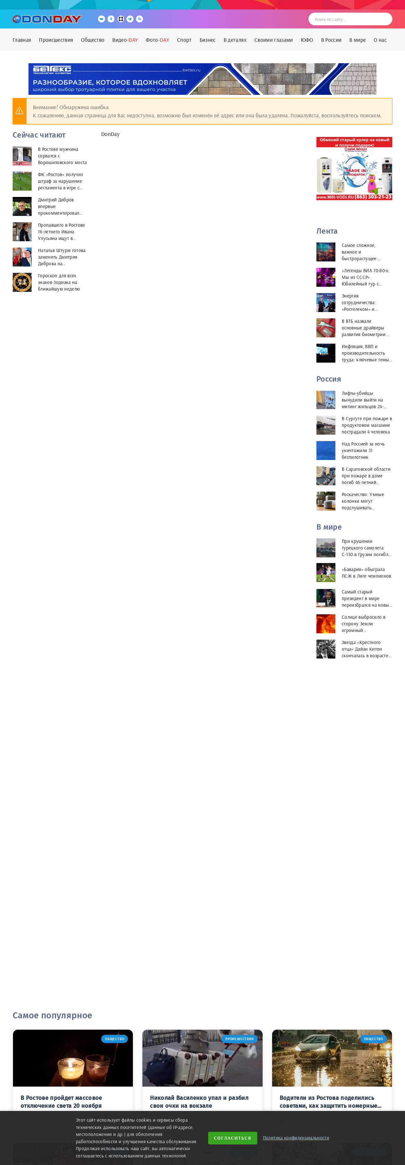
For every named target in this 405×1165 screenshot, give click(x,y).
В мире (357, 39)
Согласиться (233, 1138)
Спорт (184, 39)
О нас (380, 39)
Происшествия (56, 39)
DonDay (110, 134)
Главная (22, 39)
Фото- (157, 39)
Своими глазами (273, 39)
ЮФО (307, 39)
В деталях (235, 39)
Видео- (125, 39)
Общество (92, 39)
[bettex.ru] (202, 79)
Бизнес (208, 39)
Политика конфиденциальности (296, 1138)
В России (331, 39)
